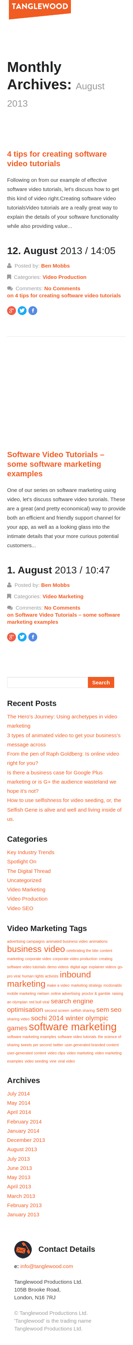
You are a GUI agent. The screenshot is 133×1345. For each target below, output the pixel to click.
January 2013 (23, 1214)
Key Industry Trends (30, 852)
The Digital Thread (29, 871)
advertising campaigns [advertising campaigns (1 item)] (26, 941)
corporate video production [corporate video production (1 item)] (75, 959)
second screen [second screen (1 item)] (57, 1010)
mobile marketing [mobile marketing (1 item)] (21, 993)
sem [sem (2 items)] (102, 1009)
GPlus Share (13, 312)
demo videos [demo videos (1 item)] (57, 967)
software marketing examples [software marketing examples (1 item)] (31, 1037)
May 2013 (19, 1177)
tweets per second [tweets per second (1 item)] (36, 1045)
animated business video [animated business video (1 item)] (67, 941)
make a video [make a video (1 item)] (58, 985)
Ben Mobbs (55, 266)
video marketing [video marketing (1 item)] (80, 1053)
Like (34, 312)
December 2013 (26, 1140)
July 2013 (18, 1159)
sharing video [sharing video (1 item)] (18, 1019)
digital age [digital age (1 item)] (79, 967)
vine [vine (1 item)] (53, 1061)
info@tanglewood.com (47, 1266)
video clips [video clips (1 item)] (56, 1053)
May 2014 (19, 1103)
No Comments (66, 292)
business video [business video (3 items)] (36, 949)
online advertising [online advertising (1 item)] (65, 993)
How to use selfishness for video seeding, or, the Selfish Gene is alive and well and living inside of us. (64, 809)
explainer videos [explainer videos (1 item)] (102, 967)
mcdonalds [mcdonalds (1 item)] (113, 985)
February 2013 (24, 1205)
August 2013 (22, 1149)
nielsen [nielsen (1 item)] (43, 993)
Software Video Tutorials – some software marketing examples (55, 464)
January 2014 (23, 1131)
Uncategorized (24, 880)
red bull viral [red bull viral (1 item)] (39, 1002)
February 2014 (24, 1122)
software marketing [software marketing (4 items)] (73, 1026)
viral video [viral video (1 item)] (66, 1061)
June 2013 (19, 1168)
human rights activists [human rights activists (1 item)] (40, 976)
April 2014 (19, 1112)
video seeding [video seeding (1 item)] (36, 1061)
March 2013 (21, 1196)
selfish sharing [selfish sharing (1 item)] (83, 1010)
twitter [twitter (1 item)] (58, 1045)
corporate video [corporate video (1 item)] (38, 959)
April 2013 (19, 1186)
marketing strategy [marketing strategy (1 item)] (86, 985)
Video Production (65, 277)
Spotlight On (22, 861)
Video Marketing (63, 596)
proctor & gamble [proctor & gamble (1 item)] (96, 993)
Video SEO (20, 908)
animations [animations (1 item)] (98, 941)
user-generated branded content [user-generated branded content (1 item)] (91, 1045)
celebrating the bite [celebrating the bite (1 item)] (82, 950)
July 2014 (18, 1094)
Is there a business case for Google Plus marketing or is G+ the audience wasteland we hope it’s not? (61, 781)
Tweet (24, 312)
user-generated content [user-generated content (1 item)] (26, 1053)
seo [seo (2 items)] (116, 1009)
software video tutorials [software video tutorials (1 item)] (77, 1037)
